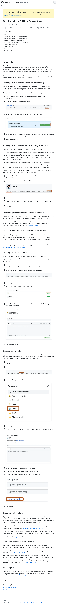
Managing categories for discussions (33, 528)
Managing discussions (34, 225)
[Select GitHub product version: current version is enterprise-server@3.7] (23, 2)
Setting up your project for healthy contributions (26, 241)
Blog (41, 602)
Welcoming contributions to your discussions (23, 212)
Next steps (8, 567)
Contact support (7, 589)
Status (24, 602)
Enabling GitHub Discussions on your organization (25, 145)
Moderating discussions (32, 562)
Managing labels (17, 537)
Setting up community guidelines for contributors (25, 230)
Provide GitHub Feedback (10, 587)
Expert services (35, 602)
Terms (15, 602)
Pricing (28, 602)
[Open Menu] (54, 2)
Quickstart (17, 6)
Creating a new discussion (15, 252)
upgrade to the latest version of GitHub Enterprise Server (22, 14)
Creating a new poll (12, 351)
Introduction (9, 62)
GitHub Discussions (8, 6)
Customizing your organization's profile (14, 247)
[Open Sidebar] (2, 6)
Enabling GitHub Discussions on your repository (24, 82)
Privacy (19, 602)
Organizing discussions (14, 513)
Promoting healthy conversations (18, 541)
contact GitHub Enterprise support (12, 15)
